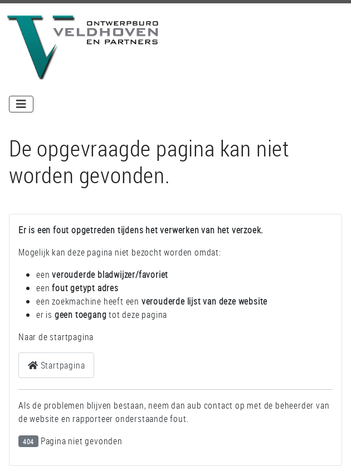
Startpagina (56, 365)
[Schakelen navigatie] (21, 104)
